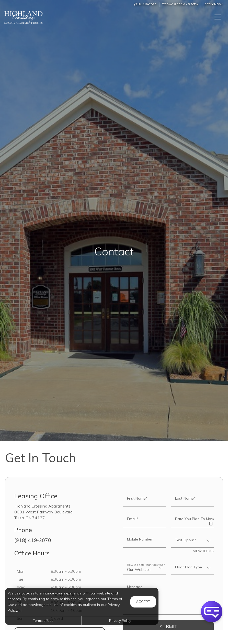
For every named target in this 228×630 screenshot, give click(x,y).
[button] (211, 520)
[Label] (168, 598)
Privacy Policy (120, 620)
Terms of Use (43, 620)
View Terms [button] (203, 551)
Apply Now (213, 4)
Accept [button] (143, 601)
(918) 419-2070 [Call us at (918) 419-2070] (145, 4)
